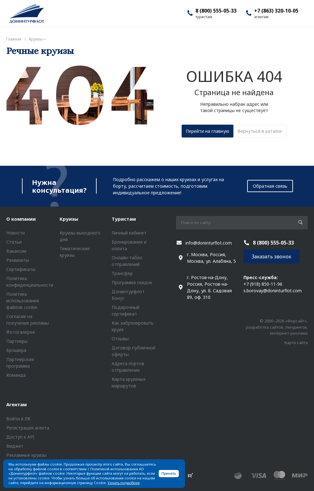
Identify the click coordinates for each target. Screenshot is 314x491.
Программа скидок (132, 282)
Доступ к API (20, 437)
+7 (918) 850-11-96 (262, 284)
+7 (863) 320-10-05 (276, 10)
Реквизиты (17, 260)
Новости (15, 233)
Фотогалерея (20, 332)
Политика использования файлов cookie (22, 300)
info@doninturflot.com (208, 243)
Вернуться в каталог (259, 131)
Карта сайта (296, 342)
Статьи (14, 242)
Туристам (124, 219)
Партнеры (17, 341)
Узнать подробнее (124, 482)
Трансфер (122, 273)
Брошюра (16, 350)
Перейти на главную (207, 131)
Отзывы (120, 339)
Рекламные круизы (26, 455)
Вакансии (16, 251)
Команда (16, 375)
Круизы (69, 219)
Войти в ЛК (18, 419)
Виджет (15, 446)
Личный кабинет (129, 233)
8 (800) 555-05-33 (216, 10)
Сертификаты (20, 269)
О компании (21, 219)
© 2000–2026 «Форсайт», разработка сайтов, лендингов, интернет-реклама (277, 327)
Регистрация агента (27, 428)
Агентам (16, 404)
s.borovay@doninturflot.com (272, 291)
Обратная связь (270, 186)
